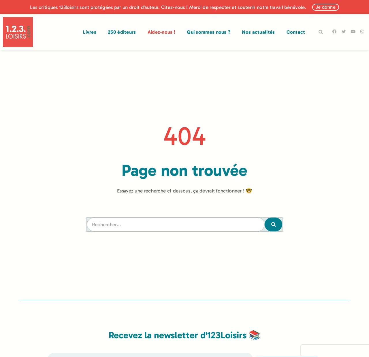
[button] (321, 32)
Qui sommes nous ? (208, 32)
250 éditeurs (122, 32)
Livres (89, 32)
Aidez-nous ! (162, 32)
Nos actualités (258, 32)
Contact (296, 32)
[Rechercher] (272, 224)
